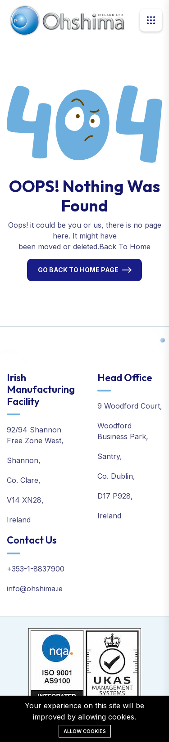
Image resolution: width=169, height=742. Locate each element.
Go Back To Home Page (78, 270)
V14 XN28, (25, 499)
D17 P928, (115, 495)
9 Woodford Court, (129, 405)
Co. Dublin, (116, 476)
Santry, (109, 456)
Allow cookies (85, 731)
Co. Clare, (24, 480)
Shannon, (24, 460)
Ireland (19, 519)
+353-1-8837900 (35, 568)
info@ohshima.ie (35, 588)
